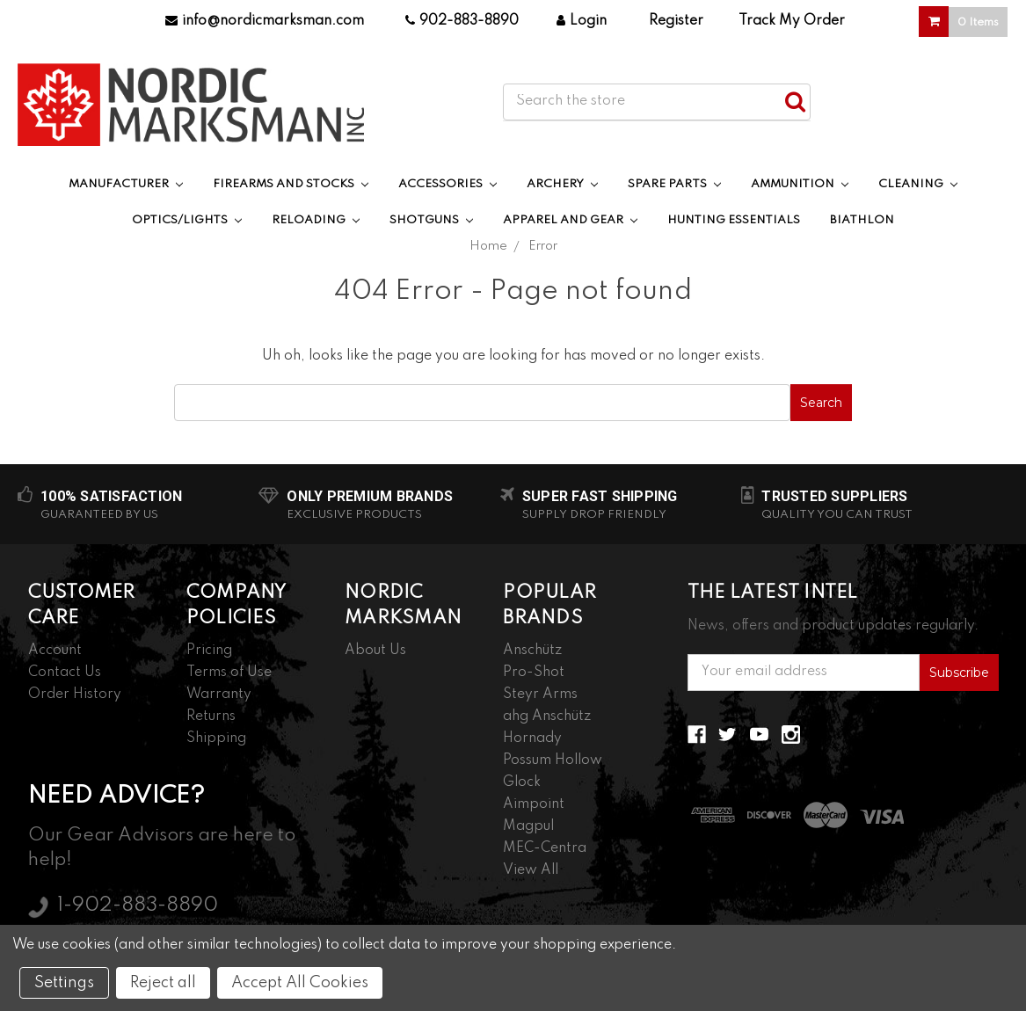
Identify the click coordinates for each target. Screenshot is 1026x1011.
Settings (64, 983)
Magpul (528, 826)
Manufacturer (126, 184)
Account (55, 651)
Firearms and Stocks (290, 184)
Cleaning (917, 184)
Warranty (218, 694)
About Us (375, 651)
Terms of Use (229, 673)
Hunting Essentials (733, 220)
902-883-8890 (462, 21)
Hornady (532, 738)
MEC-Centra (544, 848)
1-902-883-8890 (137, 905)
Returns (211, 716)
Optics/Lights (187, 220)
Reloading (316, 220)
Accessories (447, 184)
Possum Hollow (552, 760)
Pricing (209, 651)
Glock (522, 782)
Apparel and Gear (570, 220)
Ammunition (799, 184)
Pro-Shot (533, 673)
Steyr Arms (540, 694)
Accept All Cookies (299, 983)
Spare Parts (674, 184)
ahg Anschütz (547, 716)
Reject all (163, 983)
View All (530, 870)
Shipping (216, 738)
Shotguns (431, 220)
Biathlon (862, 220)
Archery (562, 184)
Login (582, 21)
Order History (74, 694)
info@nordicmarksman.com (264, 21)
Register (676, 21)
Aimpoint (533, 804)
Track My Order (792, 21)
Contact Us (64, 673)
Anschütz (532, 651)
